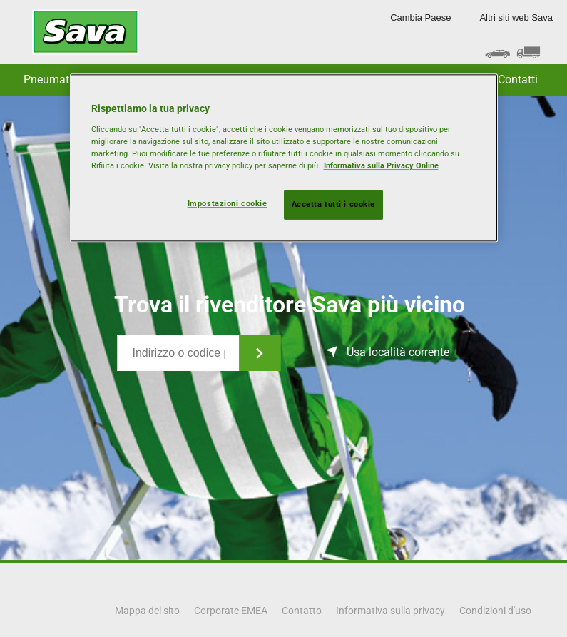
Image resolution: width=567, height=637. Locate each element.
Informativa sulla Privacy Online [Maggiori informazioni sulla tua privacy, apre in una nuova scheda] (381, 165)
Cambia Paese (420, 17)
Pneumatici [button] (52, 79)
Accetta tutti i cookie (334, 204)
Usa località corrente (398, 352)
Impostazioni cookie (227, 203)
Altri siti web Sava (516, 17)
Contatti (518, 79)
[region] (284, 157)
